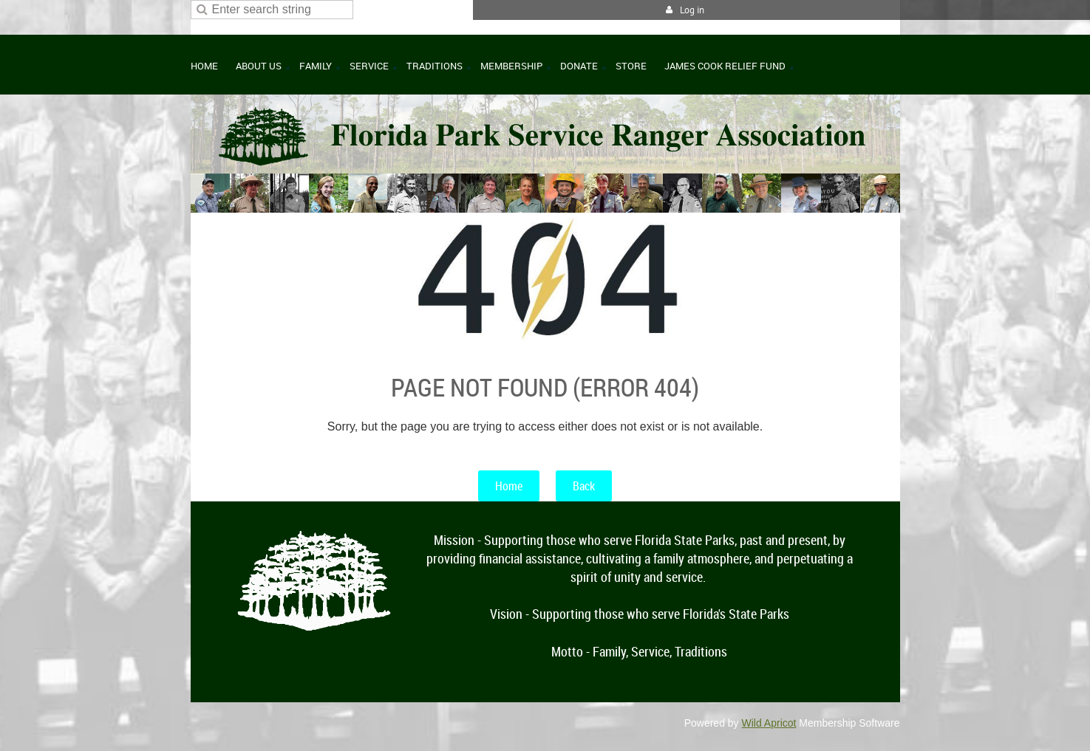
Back (584, 486)
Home (508, 486)
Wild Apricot (769, 723)
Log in (692, 10)
